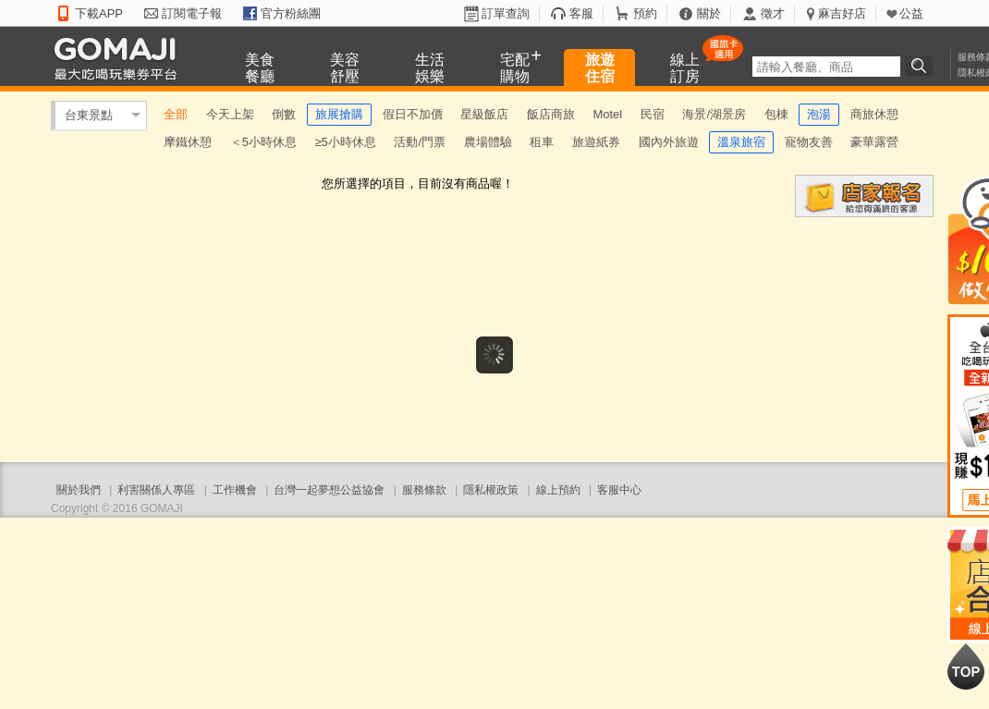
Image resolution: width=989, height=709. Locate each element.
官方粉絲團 (291, 13)
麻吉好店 (842, 13)
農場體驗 (488, 142)
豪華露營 (874, 142)
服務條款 (424, 489)
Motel (607, 114)
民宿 (653, 114)
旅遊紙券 (596, 142)
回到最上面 (965, 666)
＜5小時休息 (263, 142)
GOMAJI (120, 58)
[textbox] (826, 66)
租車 (542, 142)
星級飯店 (484, 114)
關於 (709, 13)
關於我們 (78, 489)
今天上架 (230, 114)
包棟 (776, 114)
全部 (176, 114)
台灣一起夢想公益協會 (329, 489)
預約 (645, 13)
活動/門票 (420, 142)
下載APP (99, 13)
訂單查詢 (506, 13)
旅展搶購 (339, 114)
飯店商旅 (551, 114)
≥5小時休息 (344, 142)
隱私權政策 (491, 489)
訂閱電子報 (192, 13)
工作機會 (235, 489)
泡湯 (819, 114)
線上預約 (558, 489)
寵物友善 (809, 142)
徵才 (773, 13)
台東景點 (89, 115)
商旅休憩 (874, 114)
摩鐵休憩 (188, 142)
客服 (581, 13)
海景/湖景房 (714, 114)
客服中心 (619, 489)
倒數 (284, 114)
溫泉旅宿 (741, 142)
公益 (911, 13)
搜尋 (921, 65)
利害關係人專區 (156, 489)
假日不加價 (413, 114)
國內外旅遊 (669, 142)
